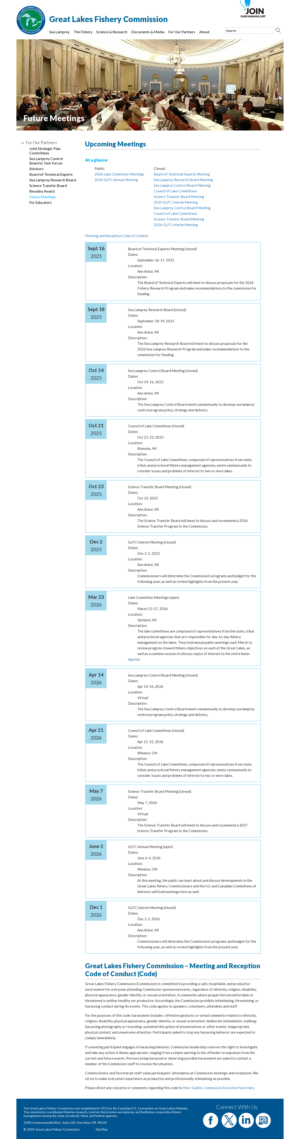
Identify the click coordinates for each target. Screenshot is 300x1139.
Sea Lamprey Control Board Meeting (182, 185)
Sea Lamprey (59, 32)
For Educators (40, 202)
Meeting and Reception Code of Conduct (116, 236)
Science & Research (111, 32)
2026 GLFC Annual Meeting (116, 180)
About (204, 32)
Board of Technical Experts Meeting (182, 174)
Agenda (134, 659)
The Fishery (83, 32)
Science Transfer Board (48, 185)
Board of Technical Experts (51, 174)
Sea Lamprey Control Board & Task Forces (46, 160)
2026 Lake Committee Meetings (119, 174)
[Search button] (278, 30)
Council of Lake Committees (175, 191)
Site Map (102, 1129)
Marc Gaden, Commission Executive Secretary (218, 1088)
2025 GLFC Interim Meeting (176, 202)
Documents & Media (147, 32)
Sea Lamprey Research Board (52, 180)
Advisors (36, 168)
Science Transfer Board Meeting (179, 196)
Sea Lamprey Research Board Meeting (183, 180)
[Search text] (249, 30)
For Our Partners (181, 32)
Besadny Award (42, 191)
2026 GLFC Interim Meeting (176, 225)
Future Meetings (42, 196)
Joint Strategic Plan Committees (44, 150)
